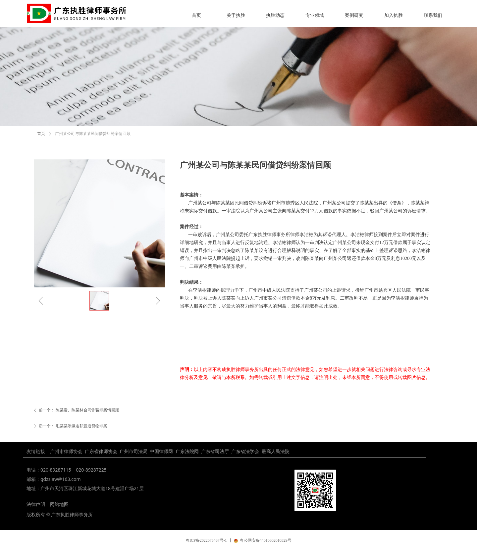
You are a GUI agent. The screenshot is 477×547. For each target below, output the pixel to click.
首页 (41, 133)
